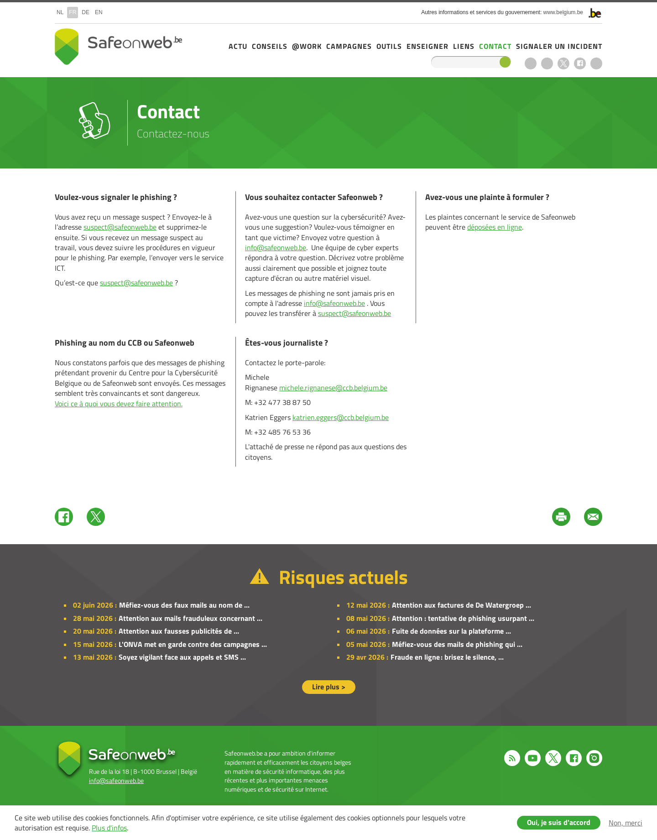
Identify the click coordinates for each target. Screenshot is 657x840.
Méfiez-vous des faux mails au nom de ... (184, 605)
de (85, 12)
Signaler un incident (559, 46)
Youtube (547, 63)
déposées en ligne (494, 226)
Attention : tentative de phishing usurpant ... (463, 618)
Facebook (580, 63)
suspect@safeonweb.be (119, 226)
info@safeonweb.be (275, 247)
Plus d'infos (109, 827)
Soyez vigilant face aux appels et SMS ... (182, 657)
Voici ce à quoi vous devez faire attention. (118, 403)
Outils (389, 46)
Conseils (269, 46)
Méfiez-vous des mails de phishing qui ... (457, 644)
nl (60, 12)
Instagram (596, 63)
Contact (495, 46)
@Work (307, 46)
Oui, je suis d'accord (558, 822)
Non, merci (625, 822)
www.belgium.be (563, 12)
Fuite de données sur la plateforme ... (451, 631)
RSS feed (531, 63)
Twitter (96, 517)
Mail (593, 517)
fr (72, 12)
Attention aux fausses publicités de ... (179, 631)
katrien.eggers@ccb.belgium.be (340, 417)
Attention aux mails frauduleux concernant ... (190, 618)
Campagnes (349, 46)
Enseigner (427, 46)
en (99, 12)
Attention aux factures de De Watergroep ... (461, 605)
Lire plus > (328, 686)
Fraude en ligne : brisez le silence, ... (447, 657)
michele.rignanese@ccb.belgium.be (333, 387)
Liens (463, 46)
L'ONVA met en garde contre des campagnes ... (193, 644)
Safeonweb (118, 46)
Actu (238, 46)
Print (561, 517)
